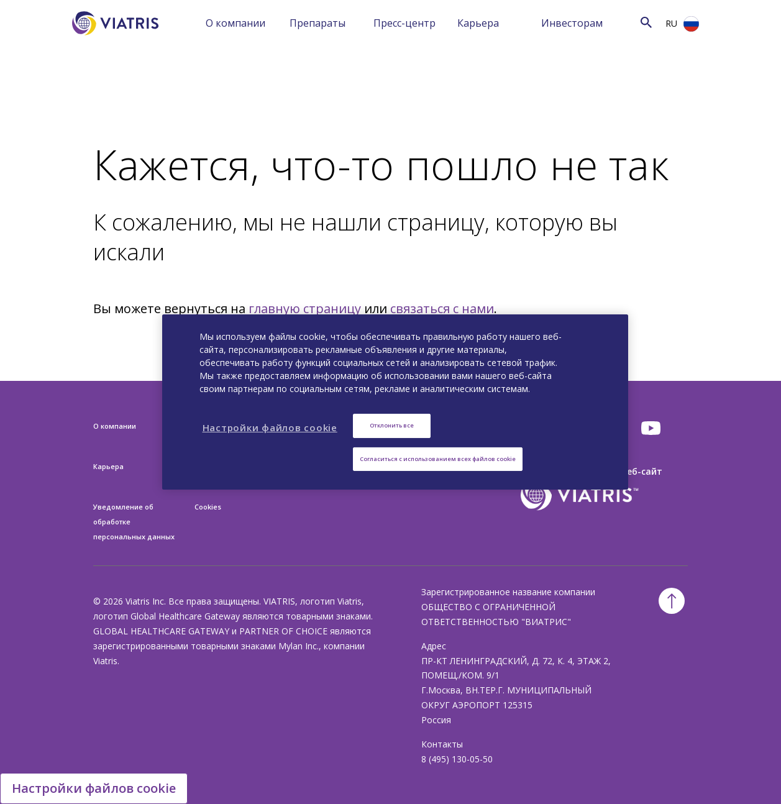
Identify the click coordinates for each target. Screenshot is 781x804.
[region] (395, 402)
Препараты (317, 23)
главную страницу (305, 308)
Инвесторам (572, 23)
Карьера (478, 23)
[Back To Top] (671, 601)
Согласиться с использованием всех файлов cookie (438, 459)
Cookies (207, 506)
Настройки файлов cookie (94, 788)
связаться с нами (442, 308)
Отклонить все (392, 425)
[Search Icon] (646, 22)
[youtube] (651, 428)
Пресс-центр (404, 23)
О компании (235, 23)
